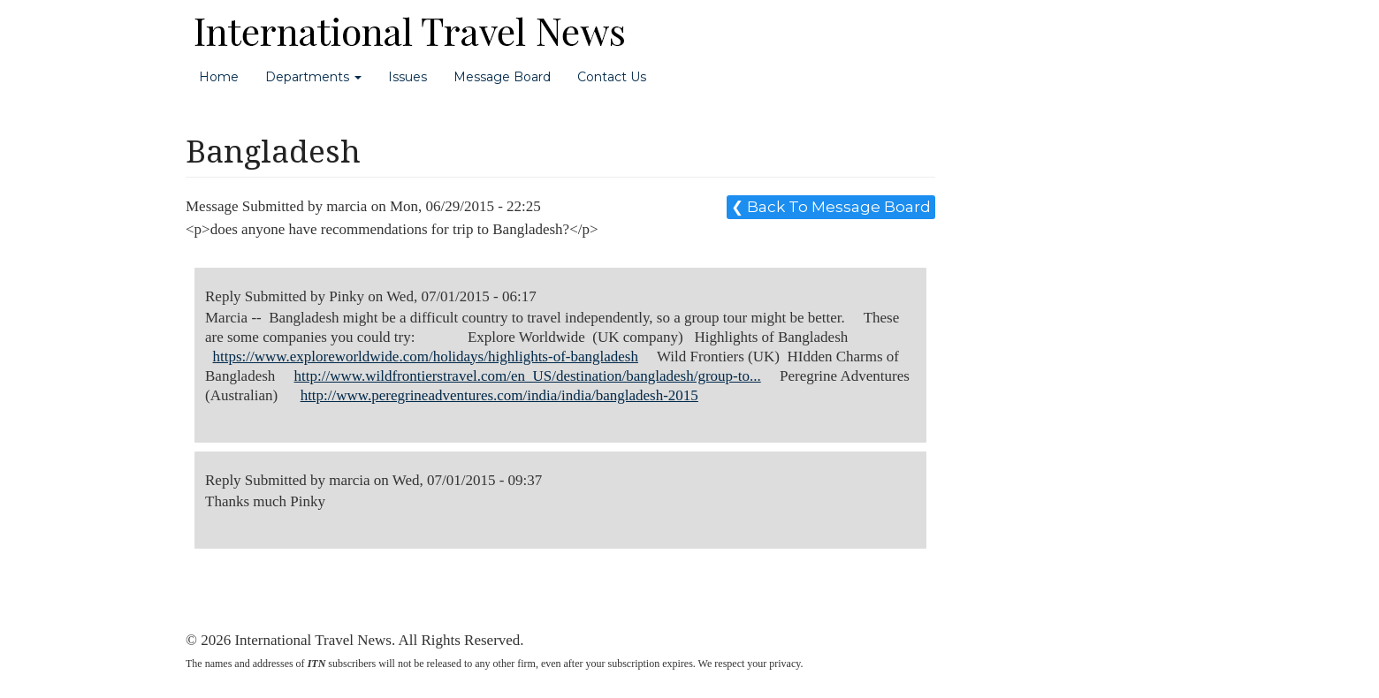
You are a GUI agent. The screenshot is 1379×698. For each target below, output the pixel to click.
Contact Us (611, 77)
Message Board (502, 77)
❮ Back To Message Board (831, 207)
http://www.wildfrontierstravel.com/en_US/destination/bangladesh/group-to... (527, 376)
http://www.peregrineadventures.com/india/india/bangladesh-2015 (499, 395)
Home (219, 77)
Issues (407, 77)
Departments (313, 77)
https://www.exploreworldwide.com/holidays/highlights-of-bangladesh (425, 356)
